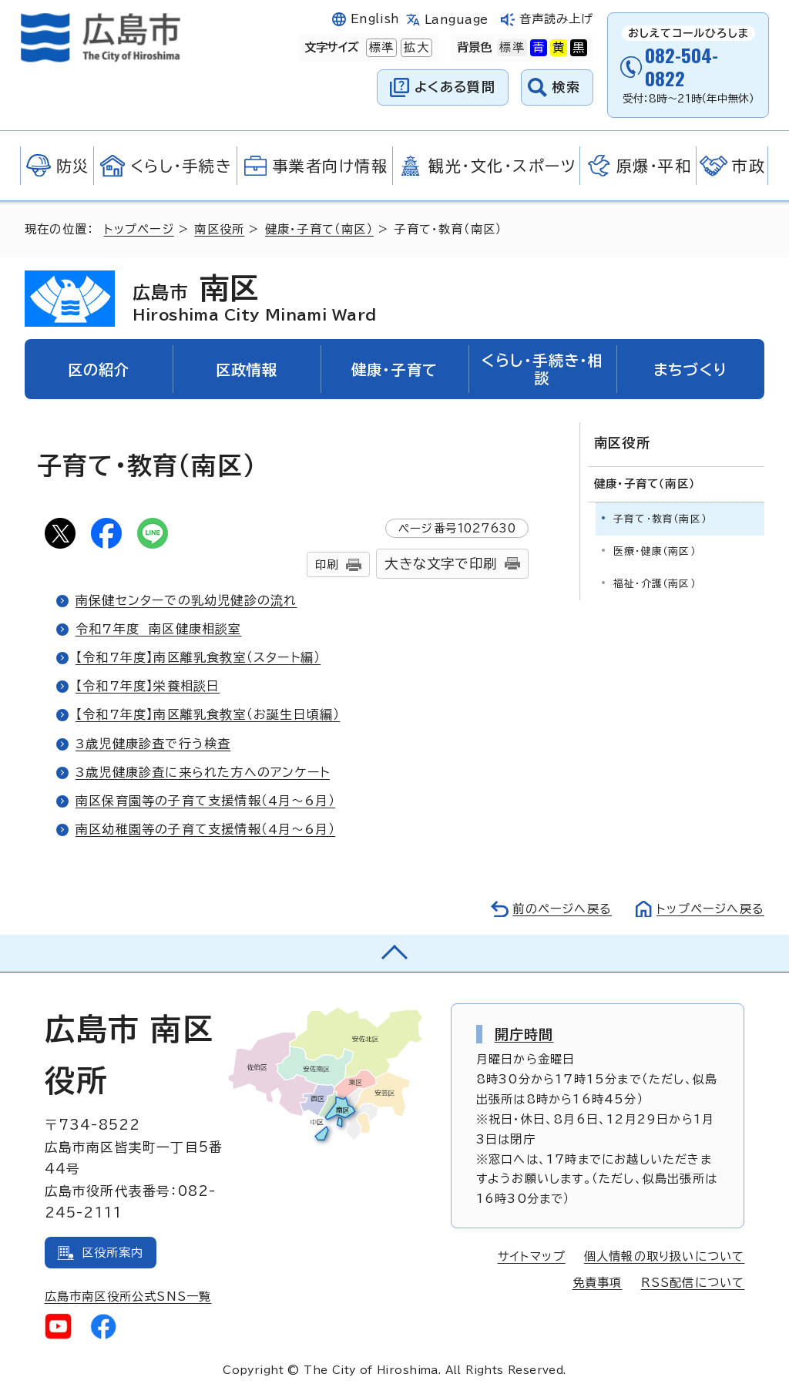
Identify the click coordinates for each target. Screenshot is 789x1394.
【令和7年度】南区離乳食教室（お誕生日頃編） (208, 714)
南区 (255, 298)
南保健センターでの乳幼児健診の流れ (186, 600)
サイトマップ (532, 1256)
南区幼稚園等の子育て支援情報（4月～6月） (205, 829)
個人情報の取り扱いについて (664, 1256)
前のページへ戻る (562, 909)
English (375, 19)
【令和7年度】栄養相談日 (148, 686)
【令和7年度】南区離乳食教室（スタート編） (198, 657)
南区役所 (219, 229)
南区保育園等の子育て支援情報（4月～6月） (205, 800)
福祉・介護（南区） (654, 584)
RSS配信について (693, 1282)
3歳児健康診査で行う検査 (153, 743)
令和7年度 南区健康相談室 (159, 629)
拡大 (414, 48)
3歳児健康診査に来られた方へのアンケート (203, 772)
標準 (380, 48)
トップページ (139, 229)
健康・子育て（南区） (319, 229)
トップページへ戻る (710, 909)
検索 (566, 86)
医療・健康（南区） (654, 551)
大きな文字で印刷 (440, 563)
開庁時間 (524, 1034)
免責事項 (597, 1282)
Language (457, 19)
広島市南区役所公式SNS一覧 (128, 1296)
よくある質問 (455, 86)
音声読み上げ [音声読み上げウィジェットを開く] (556, 19)
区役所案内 (113, 1252)
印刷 (326, 564)
